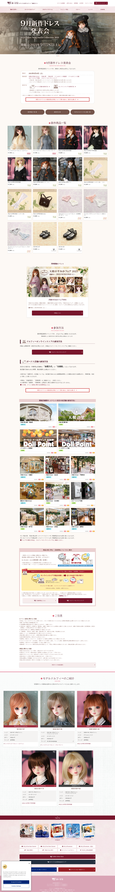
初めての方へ (13, 9)
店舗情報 (102, 9)
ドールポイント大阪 (73, 76)
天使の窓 (43, 76)
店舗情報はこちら (40, 600)
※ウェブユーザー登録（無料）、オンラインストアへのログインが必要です (56, 585)
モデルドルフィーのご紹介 (82, 112)
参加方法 (57, 112)
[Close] (29, 863)
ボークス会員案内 (61, 3)
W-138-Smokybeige (52, 741)
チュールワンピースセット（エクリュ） (14, 743)
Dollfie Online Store (58, 856)
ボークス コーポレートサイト (39, 869)
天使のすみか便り (48, 850)
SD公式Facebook (67, 846)
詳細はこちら (57, 313)
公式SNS (81, 3)
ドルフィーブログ (89, 3)
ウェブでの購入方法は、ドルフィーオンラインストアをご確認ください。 (42, 540)
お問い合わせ (69, 3)
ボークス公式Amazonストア (58, 862)
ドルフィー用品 (64, 9)
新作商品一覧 (32, 112)
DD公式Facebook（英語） (86, 846)
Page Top (57, 817)
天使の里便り (29, 850)
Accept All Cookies (16, 882)
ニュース (90, 9)
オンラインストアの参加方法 (63, 86)
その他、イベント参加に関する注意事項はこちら (35, 384)
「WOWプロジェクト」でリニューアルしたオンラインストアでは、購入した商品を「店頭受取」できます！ (57, 571)
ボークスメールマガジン (67, 850)
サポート (78, 9)
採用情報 (76, 3)
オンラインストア (101, 3)
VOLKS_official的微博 (86, 850)
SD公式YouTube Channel (29, 846)
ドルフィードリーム (47, 9)
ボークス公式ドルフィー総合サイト (28, 3)
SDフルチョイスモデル (20, 726)
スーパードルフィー (30, 9)
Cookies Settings (16, 886)
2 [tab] (58, 56)
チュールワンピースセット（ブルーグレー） (52, 745)
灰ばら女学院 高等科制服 (66, 804)
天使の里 (50, 76)
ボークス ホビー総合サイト (78, 869)
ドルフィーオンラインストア (49, 78)
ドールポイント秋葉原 (61, 76)
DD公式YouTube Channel (48, 846)
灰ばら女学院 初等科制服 (84, 743)
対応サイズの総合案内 (57, 664)
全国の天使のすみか (34, 76)
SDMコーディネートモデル (94, 726)
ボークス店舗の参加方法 (39, 86)
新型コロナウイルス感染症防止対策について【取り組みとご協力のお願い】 (56, 99)
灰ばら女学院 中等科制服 (29, 803)
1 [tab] (57, 56)
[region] (16, 876)
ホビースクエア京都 (34, 78)
